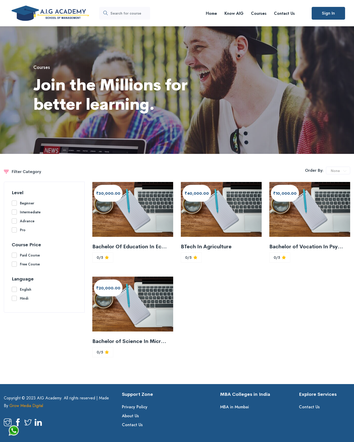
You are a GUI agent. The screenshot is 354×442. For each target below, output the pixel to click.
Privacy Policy (134, 407)
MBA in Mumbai (234, 407)
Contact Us (284, 13)
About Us (130, 416)
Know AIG (234, 13)
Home (211, 13)
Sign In (328, 13)
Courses (259, 13)
